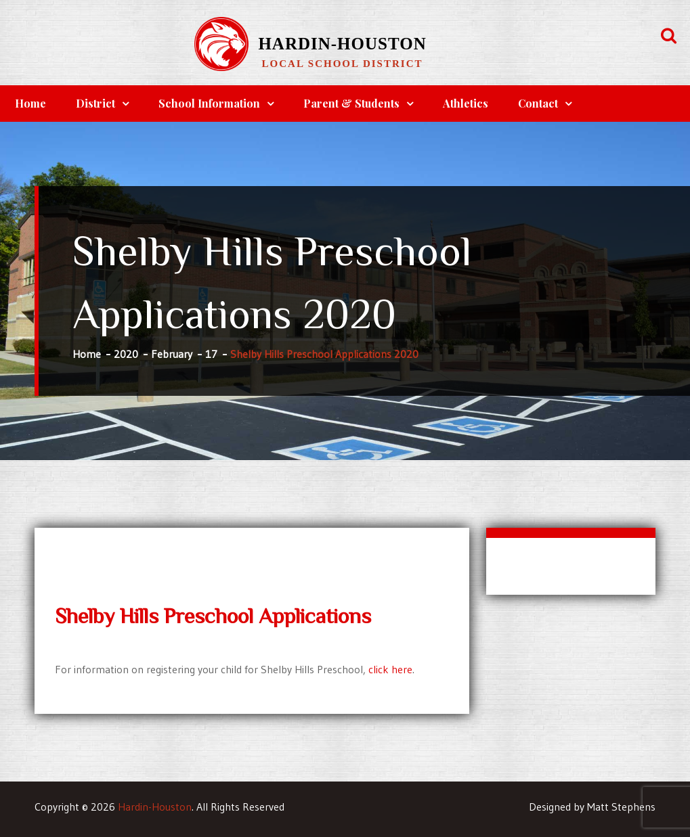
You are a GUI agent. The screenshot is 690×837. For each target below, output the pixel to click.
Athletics (465, 103)
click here (390, 669)
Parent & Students (351, 103)
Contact (538, 103)
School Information (209, 103)
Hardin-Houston (342, 44)
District (95, 103)
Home (30, 103)
